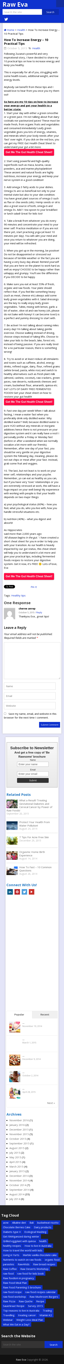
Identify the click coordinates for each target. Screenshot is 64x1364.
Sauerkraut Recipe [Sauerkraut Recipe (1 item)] (13, 1306)
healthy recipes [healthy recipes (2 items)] (12, 1245)
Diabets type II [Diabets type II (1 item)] (12, 1232)
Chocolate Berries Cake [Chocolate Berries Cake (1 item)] (16, 1227)
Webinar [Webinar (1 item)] (8, 1319)
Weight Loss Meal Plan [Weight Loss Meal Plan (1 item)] (29, 1319)
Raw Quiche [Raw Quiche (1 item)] (26, 1301)
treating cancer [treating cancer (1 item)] (27, 1315)
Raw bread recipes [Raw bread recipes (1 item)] (44, 1264)
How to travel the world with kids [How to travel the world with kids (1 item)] (22, 1250)
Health (21, 30)
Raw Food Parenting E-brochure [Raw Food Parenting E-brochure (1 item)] (22, 1287)
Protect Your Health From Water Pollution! (34, 823)
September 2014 (19, 1189)
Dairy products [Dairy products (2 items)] (42, 1227)
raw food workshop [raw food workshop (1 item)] (14, 1296)
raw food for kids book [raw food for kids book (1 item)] (30, 1273)
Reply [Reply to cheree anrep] (39, 612)
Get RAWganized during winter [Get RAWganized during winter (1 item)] (21, 1236)
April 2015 (15, 1162)
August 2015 (16, 1148)
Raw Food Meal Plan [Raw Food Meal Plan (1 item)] (15, 1282)
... (23, 1022)
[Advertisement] (32, 953)
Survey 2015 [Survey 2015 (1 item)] (35, 1306)
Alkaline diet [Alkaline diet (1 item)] (19, 1222)
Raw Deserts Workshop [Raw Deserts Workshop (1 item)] (34, 1269)
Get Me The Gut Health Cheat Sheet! (29, 152)
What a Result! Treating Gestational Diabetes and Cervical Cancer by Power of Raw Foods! (29, 805)
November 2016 (19, 1120)
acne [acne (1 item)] (6, 1222)
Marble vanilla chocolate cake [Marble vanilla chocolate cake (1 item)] (40, 1255)
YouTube (31, 892)
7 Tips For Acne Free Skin (34, 837)
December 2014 (19, 1175)
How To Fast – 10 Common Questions (35, 868)
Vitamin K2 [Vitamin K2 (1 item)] (45, 1315)
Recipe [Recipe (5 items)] (40, 1301)
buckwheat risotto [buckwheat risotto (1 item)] (48, 1222)
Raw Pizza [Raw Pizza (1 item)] (9, 1301)
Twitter (24, 892)
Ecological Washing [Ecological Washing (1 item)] (35, 1232)
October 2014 (17, 1185)
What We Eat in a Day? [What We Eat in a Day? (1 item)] (16, 1324)
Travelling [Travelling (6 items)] (9, 1315)
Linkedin (10, 892)
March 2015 (16, 1166)
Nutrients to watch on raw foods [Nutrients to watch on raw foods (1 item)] (22, 1259)
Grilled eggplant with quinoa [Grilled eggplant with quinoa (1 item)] (19, 1241)
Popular (19, 1014)
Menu (60, 3)
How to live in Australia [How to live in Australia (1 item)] (38, 1245)
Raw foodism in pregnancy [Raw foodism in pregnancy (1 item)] (18, 1278)
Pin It (34, 587)
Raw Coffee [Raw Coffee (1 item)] (10, 1269)
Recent (44, 1014)
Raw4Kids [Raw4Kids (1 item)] (24, 1264)
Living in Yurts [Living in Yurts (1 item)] (11, 1255)
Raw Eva (15, 4)
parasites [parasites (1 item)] (8, 1264)
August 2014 (16, 1194)
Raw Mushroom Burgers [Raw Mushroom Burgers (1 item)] (44, 1296)
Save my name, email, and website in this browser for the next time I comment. (30, 715)
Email (33, 770)
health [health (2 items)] (42, 1241)
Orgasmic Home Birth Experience (32, 853)
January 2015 (17, 1171)
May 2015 (15, 1157)
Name (33, 760)
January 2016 (17, 1125)
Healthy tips (18, 595)
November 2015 (19, 1134)
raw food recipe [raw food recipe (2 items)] (12, 1292)
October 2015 (17, 1138)
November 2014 (19, 1180)
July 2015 (14, 1152)
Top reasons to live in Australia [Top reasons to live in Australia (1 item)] (21, 1310)
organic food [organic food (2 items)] (52, 1259)
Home (9, 30)
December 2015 (19, 1129)
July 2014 (14, 1199)
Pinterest (17, 892)
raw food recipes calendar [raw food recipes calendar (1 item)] (40, 1292)
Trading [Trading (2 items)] (47, 1310)
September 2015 (19, 1143)
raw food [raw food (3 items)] (8, 1273)
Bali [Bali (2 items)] (32, 1222)
